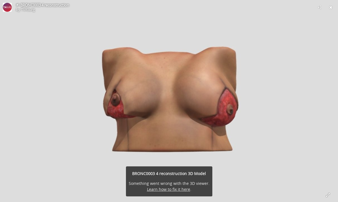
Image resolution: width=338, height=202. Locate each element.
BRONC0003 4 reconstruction (44, 5)
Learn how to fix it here (168, 189)
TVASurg (28, 9)
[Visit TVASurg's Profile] (7, 7)
